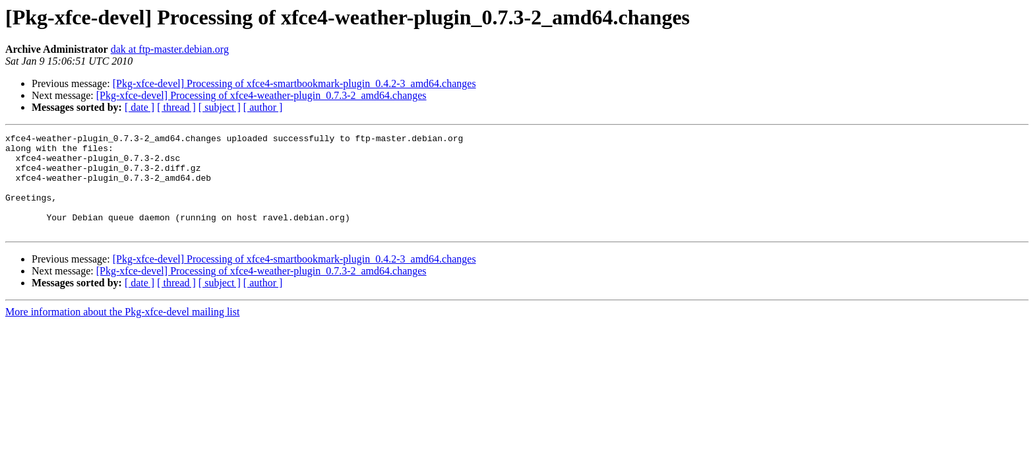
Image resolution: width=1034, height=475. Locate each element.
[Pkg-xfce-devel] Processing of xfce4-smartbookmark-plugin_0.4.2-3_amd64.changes (294, 83)
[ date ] (139, 107)
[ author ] (263, 107)
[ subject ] (219, 107)
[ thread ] (176, 107)
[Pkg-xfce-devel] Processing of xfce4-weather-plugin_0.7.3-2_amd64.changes (261, 95)
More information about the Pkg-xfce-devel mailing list (122, 331)
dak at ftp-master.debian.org (170, 49)
